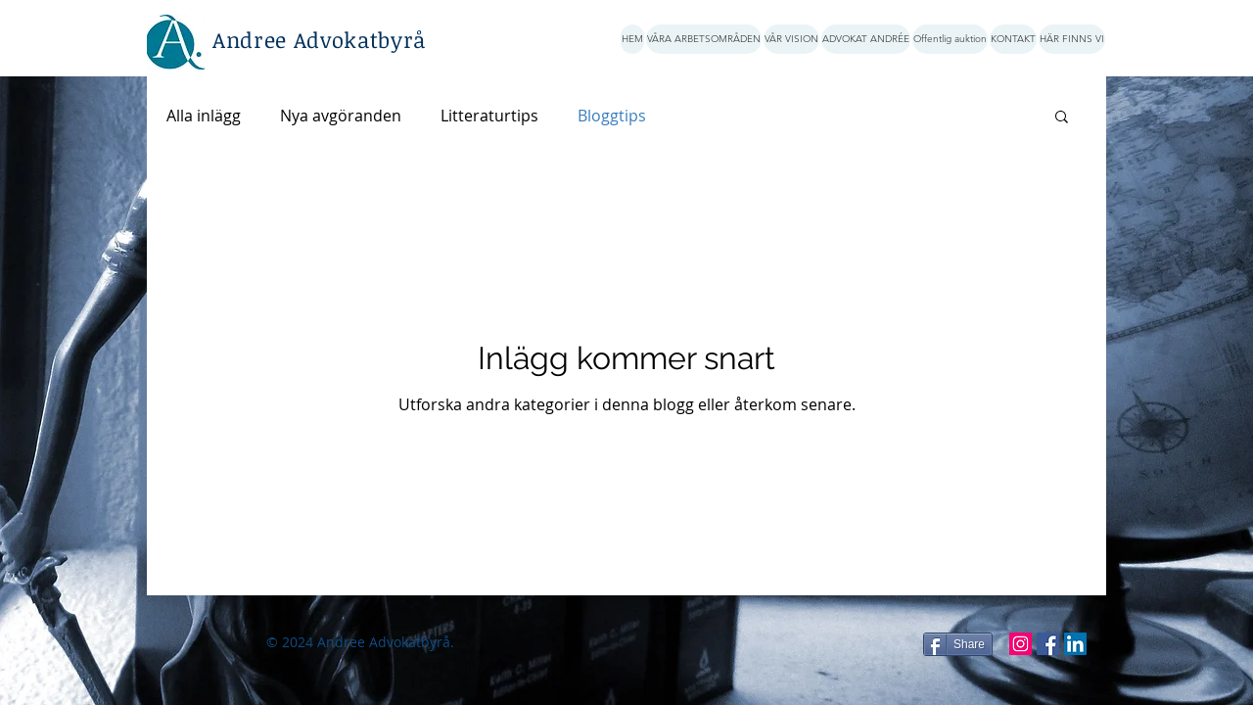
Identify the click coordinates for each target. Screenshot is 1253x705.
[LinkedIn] (1075, 644)
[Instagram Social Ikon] (1020, 644)
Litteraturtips (489, 115)
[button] (1061, 118)
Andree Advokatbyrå (319, 39)
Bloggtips (612, 115)
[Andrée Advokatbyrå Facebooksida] (1048, 644)
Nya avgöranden (340, 115)
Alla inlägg (203, 115)
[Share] (958, 644)
